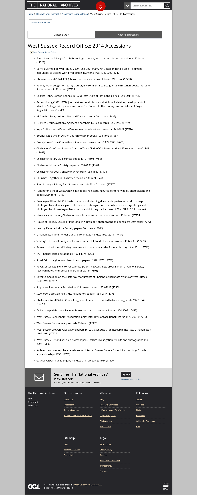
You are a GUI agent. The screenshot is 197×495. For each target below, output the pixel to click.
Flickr (138, 410)
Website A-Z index (72, 450)
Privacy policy (106, 450)
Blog (102, 399)
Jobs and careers (71, 410)
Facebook (140, 415)
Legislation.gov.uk (108, 415)
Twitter (139, 399)
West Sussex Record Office (43, 52)
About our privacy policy (131, 379)
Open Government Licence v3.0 (88, 485)
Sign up (126, 374)
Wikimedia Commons (145, 421)
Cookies (103, 455)
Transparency (106, 466)
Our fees (104, 471)
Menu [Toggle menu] (100, 5)
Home (30, 14)
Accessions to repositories (75, 14)
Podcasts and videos (109, 405)
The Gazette (105, 426)
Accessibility (69, 455)
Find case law (106, 421)
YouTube (140, 405)
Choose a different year (40, 22)
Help (66, 444)
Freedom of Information (110, 460)
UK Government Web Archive (113, 410)
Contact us (68, 399)
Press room (69, 405)
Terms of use (105, 444)
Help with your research (47, 14)
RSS (138, 426)
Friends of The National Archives (78, 415)
